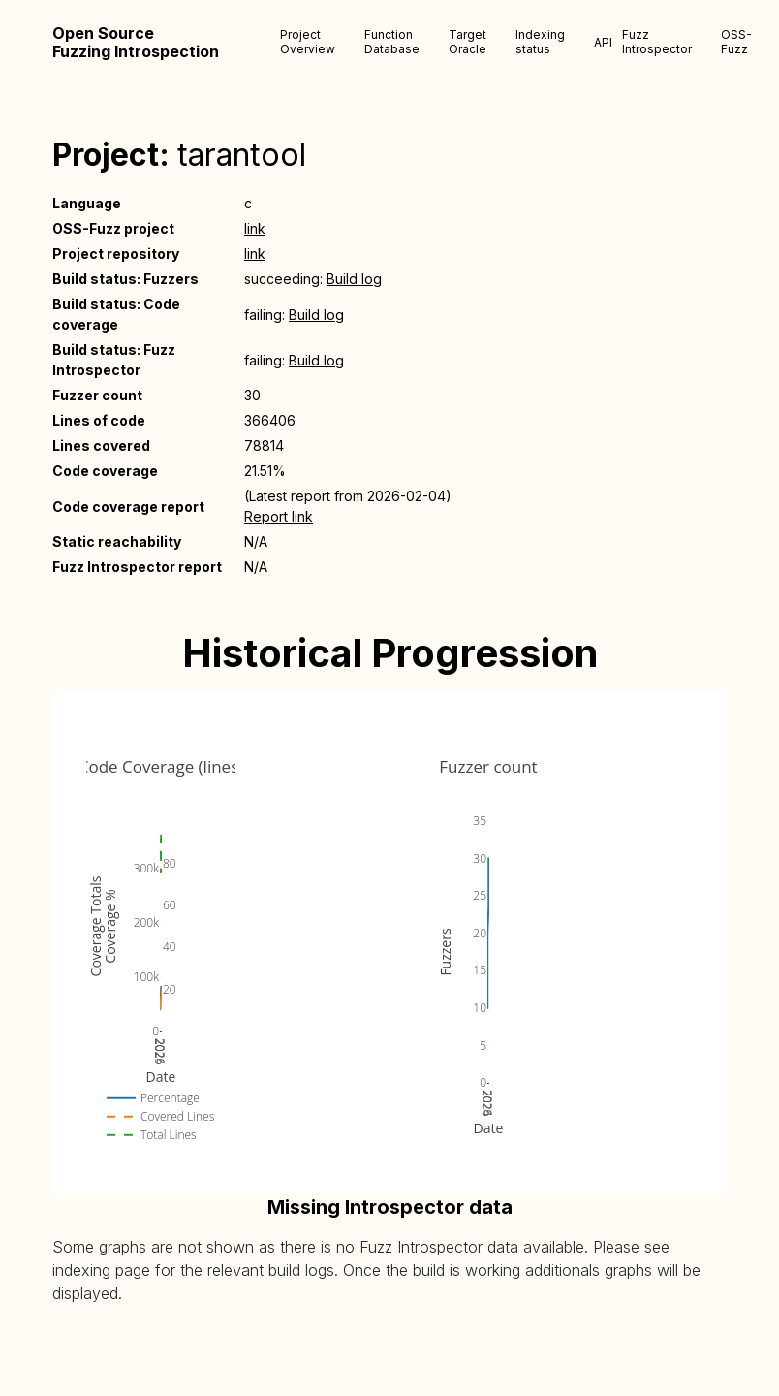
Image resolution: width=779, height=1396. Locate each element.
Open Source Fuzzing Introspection (135, 42)
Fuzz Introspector (657, 41)
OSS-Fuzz (736, 41)
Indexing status (540, 41)
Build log (354, 278)
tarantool (241, 155)
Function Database (392, 41)
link (254, 228)
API (603, 42)
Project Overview (307, 41)
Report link (278, 516)
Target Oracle (467, 41)
